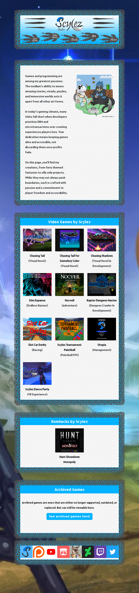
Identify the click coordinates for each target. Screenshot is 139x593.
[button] (69, 23)
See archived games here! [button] (69, 516)
